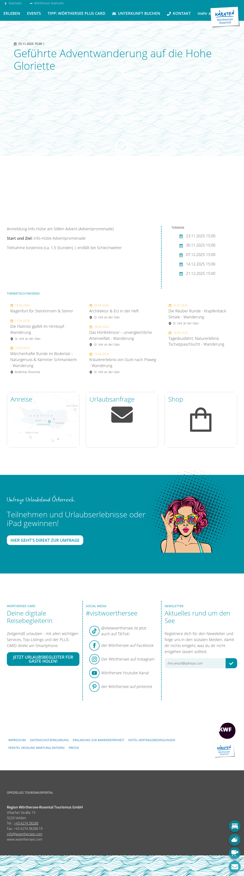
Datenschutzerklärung (49, 740)
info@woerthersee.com (24, 834)
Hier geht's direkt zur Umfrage (45, 540)
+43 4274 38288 (26, 823)
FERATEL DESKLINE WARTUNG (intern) (36, 748)
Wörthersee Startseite (47, 3)
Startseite (13, 3)
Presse (74, 748)
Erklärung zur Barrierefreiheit (98, 740)
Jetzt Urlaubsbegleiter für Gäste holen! (43, 659)
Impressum (17, 740)
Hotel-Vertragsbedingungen (151, 740)
